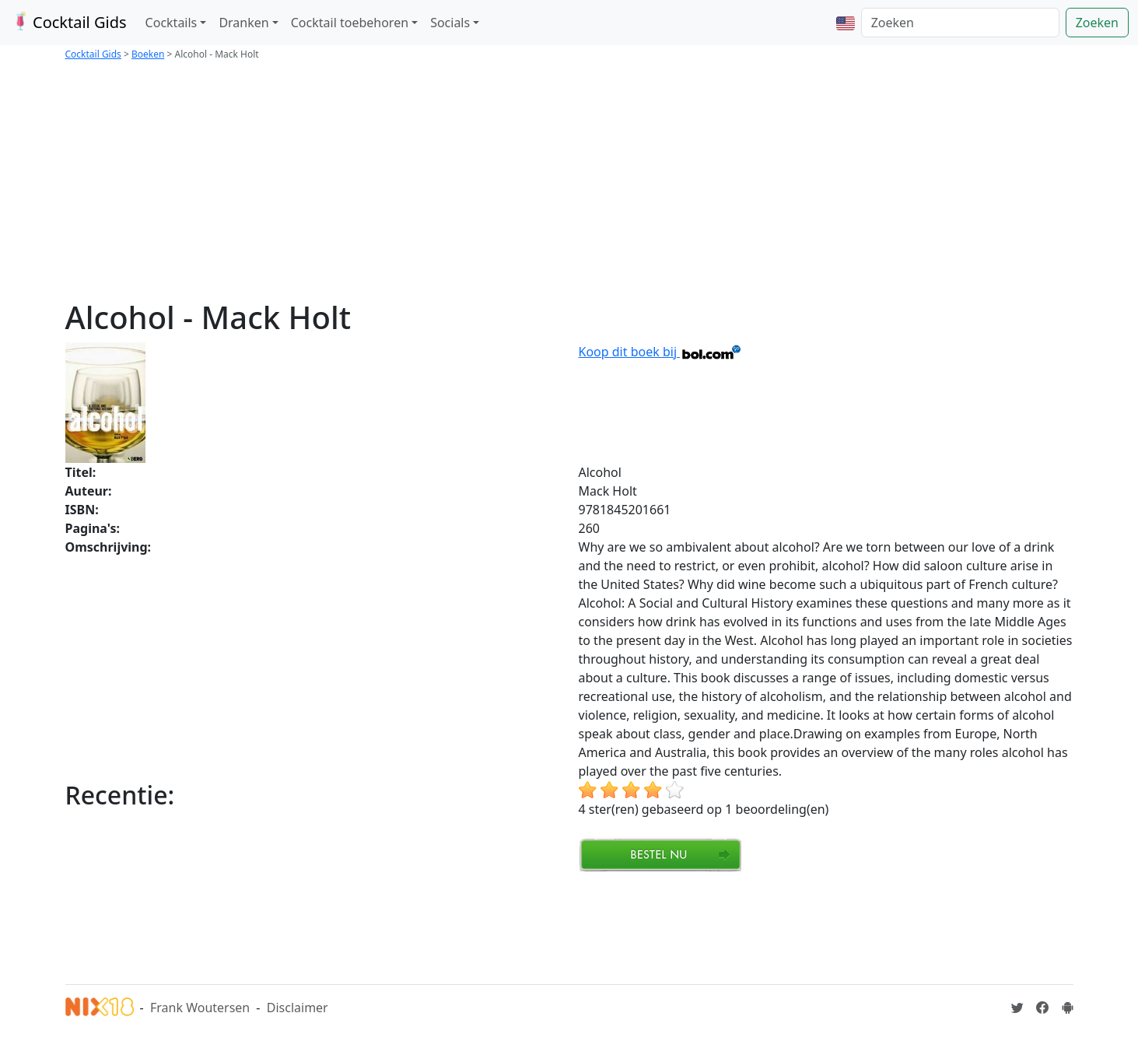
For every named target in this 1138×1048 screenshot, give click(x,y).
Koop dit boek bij (661, 351)
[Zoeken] (960, 22)
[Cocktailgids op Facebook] (1042, 1007)
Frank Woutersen (200, 1007)
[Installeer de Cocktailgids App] (1067, 1007)
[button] (845, 22)
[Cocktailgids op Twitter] (1017, 1007)
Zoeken (1097, 22)
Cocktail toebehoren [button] (349, 22)
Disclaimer (297, 1007)
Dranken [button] (243, 22)
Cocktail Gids (68, 22)
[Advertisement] (569, 182)
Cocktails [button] (171, 22)
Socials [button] (450, 22)
